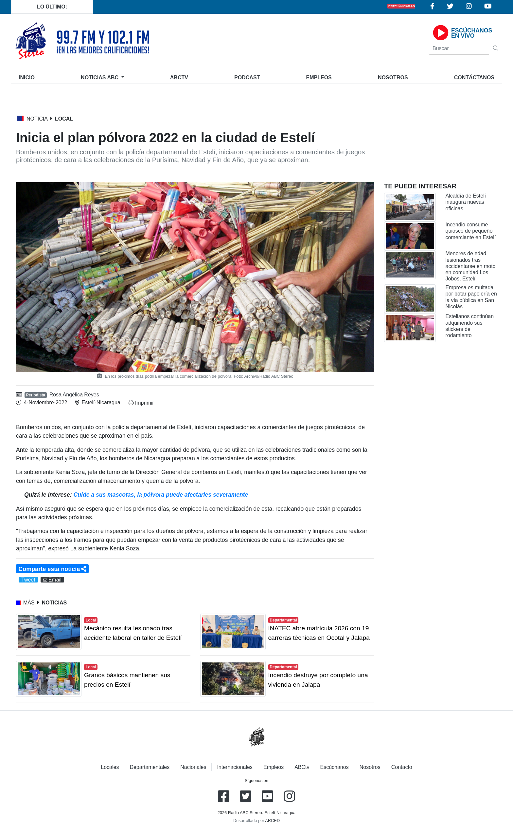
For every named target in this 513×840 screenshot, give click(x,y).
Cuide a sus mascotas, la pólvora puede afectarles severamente (161, 494)
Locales (110, 767)
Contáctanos (474, 77)
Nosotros (393, 77)
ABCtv (179, 77)
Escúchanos (334, 767)
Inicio (28, 76)
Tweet (28, 579)
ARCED (272, 820)
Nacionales (193, 767)
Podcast (247, 77)
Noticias (100, 77)
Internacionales (235, 767)
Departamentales (149, 767)
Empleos (273, 767)
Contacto (401, 767)
